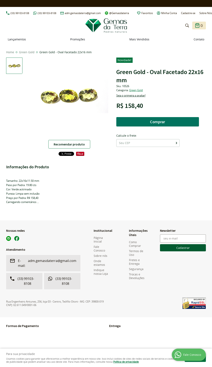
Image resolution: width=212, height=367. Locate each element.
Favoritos (147, 13)
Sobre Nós (205, 13)
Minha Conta (169, 13)
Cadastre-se (188, 13)
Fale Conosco (99, 248)
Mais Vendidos (139, 39)
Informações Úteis (138, 232)
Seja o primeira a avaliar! (130, 95)
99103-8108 (19, 13)
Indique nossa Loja (101, 272)
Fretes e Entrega (134, 262)
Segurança (136, 269)
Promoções (77, 39)
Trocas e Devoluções (136, 276)
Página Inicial (98, 239)
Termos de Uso (136, 253)
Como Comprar (135, 244)
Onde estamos (99, 263)
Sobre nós (100, 256)
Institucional (102, 230)
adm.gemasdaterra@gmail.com (83, 13)
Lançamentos (17, 39)
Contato (199, 39)
